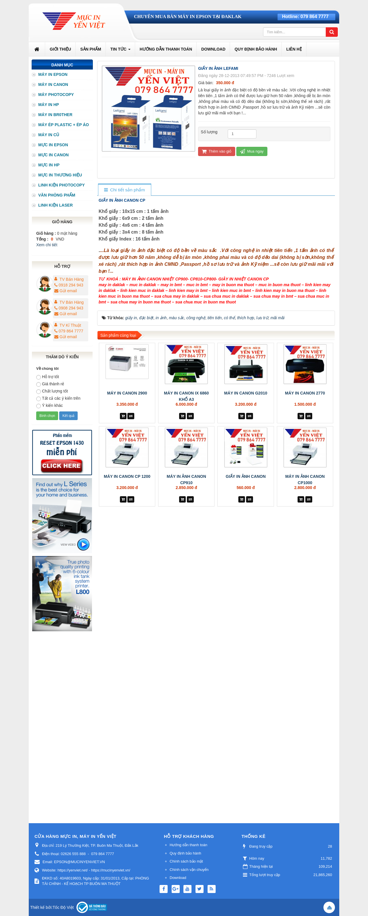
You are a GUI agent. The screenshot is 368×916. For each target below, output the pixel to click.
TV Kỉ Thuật (70, 325)
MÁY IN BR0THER (55, 114)
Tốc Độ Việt (63, 907)
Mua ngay (252, 151)
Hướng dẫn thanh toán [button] (166, 49)
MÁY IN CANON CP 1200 (127, 476)
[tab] (124, 190)
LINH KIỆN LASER (55, 205)
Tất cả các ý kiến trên (58, 398)
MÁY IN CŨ (48, 134)
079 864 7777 (314, 16)
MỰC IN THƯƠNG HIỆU (60, 175)
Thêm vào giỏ (216, 151)
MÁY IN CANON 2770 (305, 393)
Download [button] (213, 49)
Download (178, 877)
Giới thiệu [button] (60, 49)
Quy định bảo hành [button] (256, 49)
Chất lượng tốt (52, 391)
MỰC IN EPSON (53, 145)
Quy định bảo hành (185, 853)
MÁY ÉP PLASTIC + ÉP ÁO (63, 124)
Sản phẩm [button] (90, 49)
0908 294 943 (68, 308)
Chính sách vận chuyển (189, 869)
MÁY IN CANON (53, 84)
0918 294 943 (68, 285)
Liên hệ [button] (294, 49)
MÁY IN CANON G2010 (245, 393)
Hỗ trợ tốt (47, 377)
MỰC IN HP (49, 165)
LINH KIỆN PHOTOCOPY (61, 185)
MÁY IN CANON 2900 (127, 393)
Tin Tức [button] (120, 51)
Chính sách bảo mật (186, 861)
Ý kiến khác (49, 405)
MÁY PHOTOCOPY (56, 94)
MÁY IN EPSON (53, 74)
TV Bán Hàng (72, 279)
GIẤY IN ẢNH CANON (246, 476)
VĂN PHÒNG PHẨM (56, 195)
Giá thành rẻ (50, 384)
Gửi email (65, 290)
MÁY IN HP (48, 104)
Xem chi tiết (46, 245)
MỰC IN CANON (53, 155)
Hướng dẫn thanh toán (188, 845)
